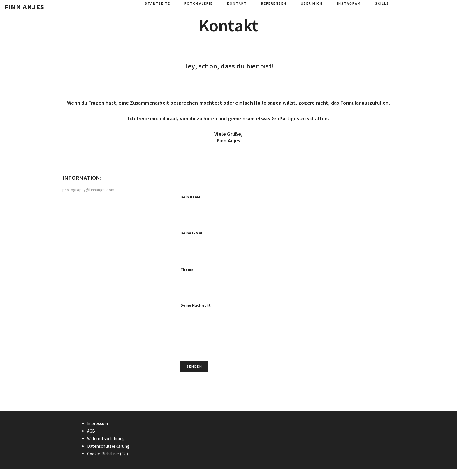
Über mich (312, 3)
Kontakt (237, 3)
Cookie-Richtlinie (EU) (107, 453)
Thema (229, 282)
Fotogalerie (198, 3)
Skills (382, 3)
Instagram (349, 3)
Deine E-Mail (229, 246)
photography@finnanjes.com (88, 189)
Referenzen (273, 3)
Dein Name (229, 210)
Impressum (97, 423)
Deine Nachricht (229, 329)
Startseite (157, 3)
